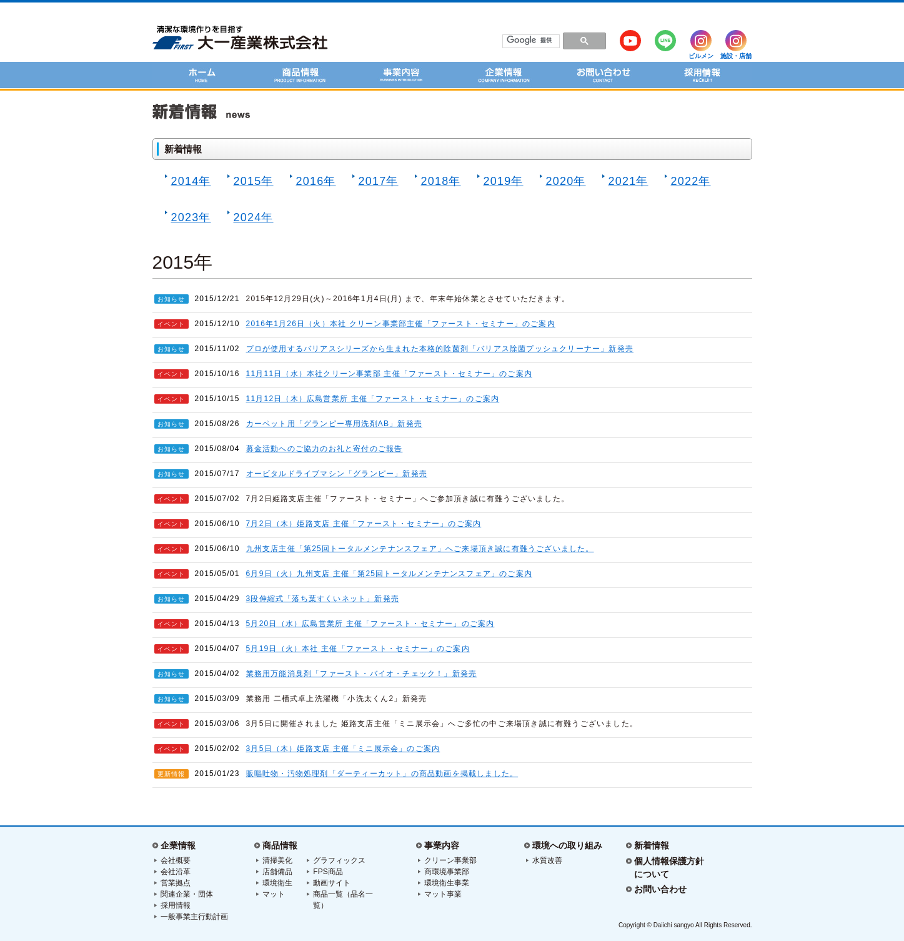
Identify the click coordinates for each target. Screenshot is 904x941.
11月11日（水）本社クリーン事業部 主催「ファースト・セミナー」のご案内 (389, 373)
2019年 (500, 181)
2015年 (250, 181)
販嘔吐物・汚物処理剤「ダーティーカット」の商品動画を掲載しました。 (382, 773)
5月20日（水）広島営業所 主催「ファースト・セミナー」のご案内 (370, 623)
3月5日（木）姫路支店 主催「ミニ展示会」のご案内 (343, 748)
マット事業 (443, 894)
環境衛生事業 (446, 883)
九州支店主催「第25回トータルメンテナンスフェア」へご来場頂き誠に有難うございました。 (420, 548)
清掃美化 (277, 860)
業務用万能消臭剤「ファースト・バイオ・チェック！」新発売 (361, 673)
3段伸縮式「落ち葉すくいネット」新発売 (322, 598)
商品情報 (279, 845)
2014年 (188, 181)
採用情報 (176, 905)
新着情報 (651, 845)
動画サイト (331, 883)
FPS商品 (327, 871)
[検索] (531, 40)
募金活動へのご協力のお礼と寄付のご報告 (324, 448)
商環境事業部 (446, 871)
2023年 (188, 217)
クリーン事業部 (450, 860)
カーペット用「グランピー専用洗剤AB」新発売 (334, 423)
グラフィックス (339, 860)
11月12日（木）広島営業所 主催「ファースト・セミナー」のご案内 (373, 398)
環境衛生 (277, 883)
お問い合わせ (660, 889)
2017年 (375, 181)
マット (273, 894)
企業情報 (178, 845)
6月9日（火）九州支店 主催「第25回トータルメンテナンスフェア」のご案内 (389, 573)
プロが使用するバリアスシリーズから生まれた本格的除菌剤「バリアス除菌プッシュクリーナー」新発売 (439, 348)
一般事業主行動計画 (194, 916)
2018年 (438, 181)
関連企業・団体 (187, 894)
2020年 (563, 181)
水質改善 (547, 860)
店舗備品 (277, 871)
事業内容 (441, 845)
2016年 (313, 181)
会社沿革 (176, 871)
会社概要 (176, 860)
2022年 (688, 181)
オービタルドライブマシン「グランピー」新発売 (336, 473)
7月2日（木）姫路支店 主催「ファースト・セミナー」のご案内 (364, 523)
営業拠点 (176, 883)
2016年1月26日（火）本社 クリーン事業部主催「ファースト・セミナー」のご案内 (400, 323)
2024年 (250, 217)
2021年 (625, 181)
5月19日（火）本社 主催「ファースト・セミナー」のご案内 (358, 648)
